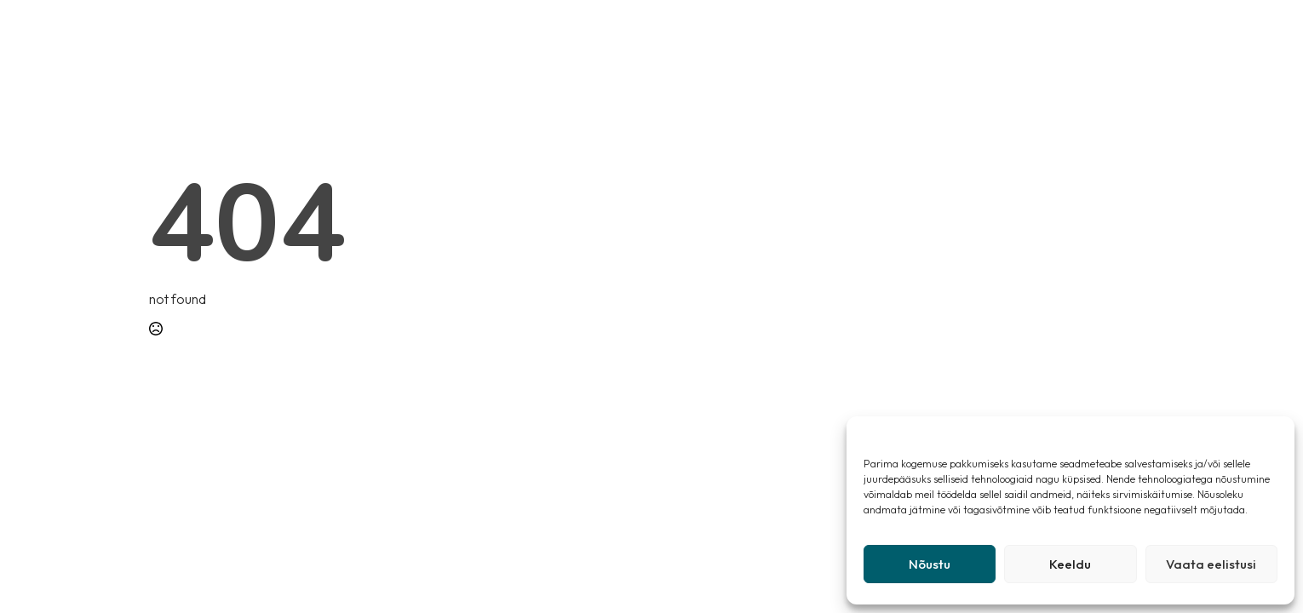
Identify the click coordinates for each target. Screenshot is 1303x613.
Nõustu (929, 564)
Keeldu (1070, 564)
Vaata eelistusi (1211, 564)
